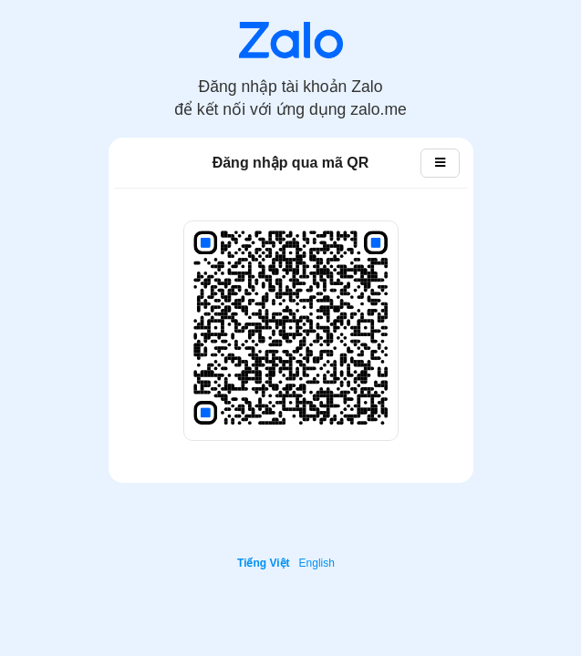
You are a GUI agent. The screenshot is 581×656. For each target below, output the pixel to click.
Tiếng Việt (263, 563)
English (317, 563)
